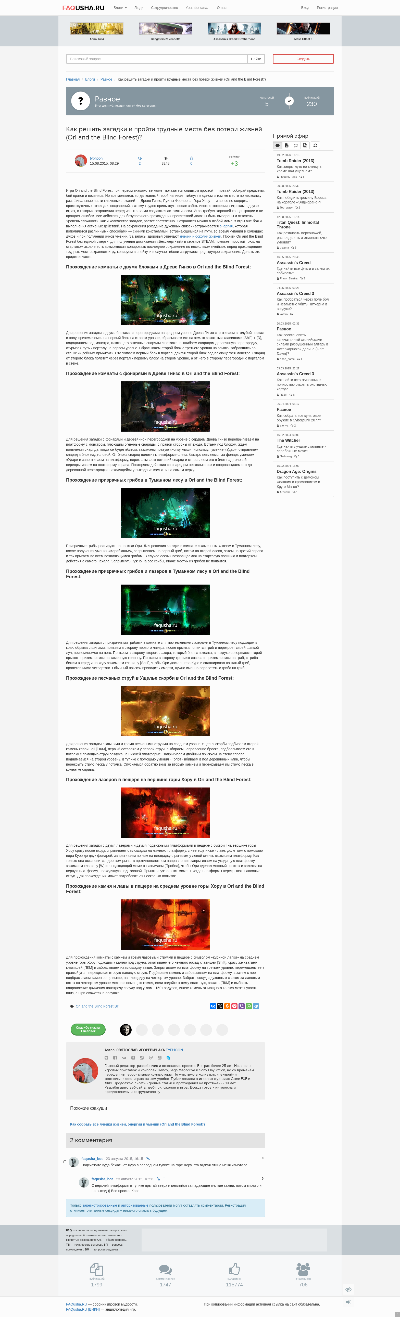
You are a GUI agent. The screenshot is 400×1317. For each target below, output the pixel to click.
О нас (221, 8)
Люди (138, 8)
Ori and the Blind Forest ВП (97, 1006)
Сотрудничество (164, 8)
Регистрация (327, 8)
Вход (305, 8)
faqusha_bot (92, 1159)
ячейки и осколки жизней (200, 236)
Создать (303, 59)
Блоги (120, 8)
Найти (256, 59)
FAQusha (76, 1304)
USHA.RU (83, 8)
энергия (226, 226)
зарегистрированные (99, 1205)
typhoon (174, 1050)
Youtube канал (197, 8)
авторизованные (134, 1205)
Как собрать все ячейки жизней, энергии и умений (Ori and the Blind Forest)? (138, 1124)
